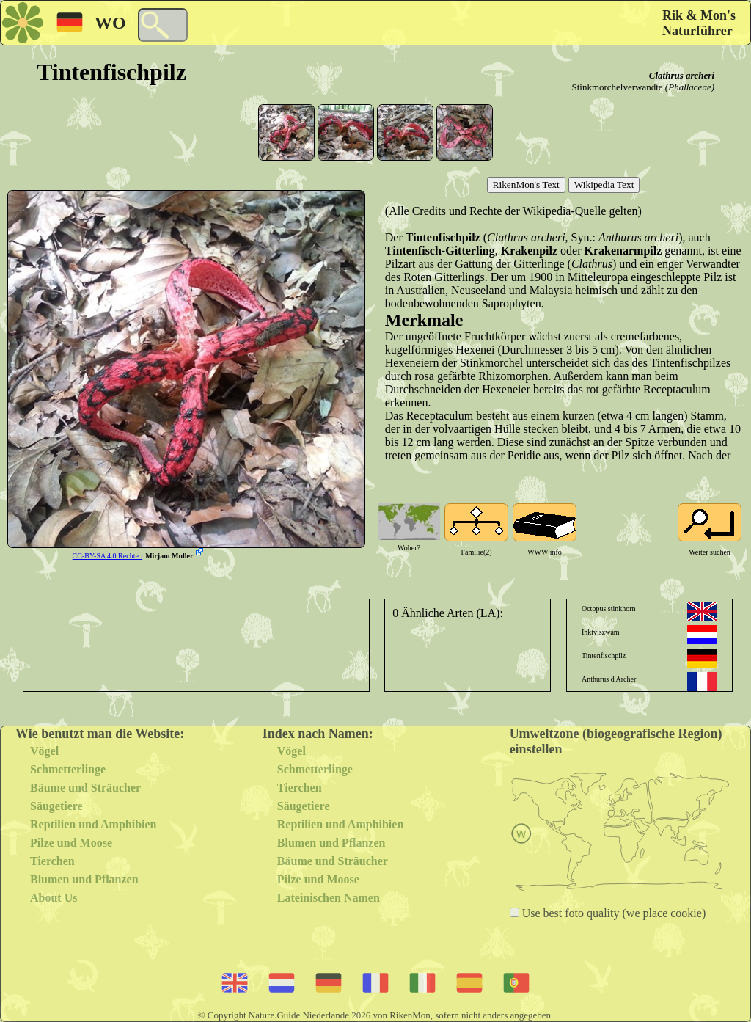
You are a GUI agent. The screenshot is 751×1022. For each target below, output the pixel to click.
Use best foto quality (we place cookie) (612, 913)
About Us (53, 897)
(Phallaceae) (689, 86)
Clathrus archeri (681, 75)
